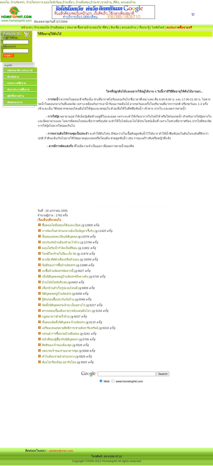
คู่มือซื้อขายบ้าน (15, 96)
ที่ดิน (116, 2)
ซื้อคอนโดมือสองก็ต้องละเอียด (61, 225)
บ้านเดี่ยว (68, 2)
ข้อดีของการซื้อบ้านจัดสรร (58, 265)
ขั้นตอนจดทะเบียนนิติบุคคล (59, 236)
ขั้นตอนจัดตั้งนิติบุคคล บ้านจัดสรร (63, 322)
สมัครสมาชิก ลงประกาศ (19, 70)
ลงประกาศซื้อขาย (16, 83)
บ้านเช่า (95, 2)
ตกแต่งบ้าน (128, 2)
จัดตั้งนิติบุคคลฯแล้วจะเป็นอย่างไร (63, 305)
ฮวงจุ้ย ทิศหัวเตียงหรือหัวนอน (60, 259)
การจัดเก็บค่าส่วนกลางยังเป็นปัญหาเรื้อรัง (68, 231)
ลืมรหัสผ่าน (13, 77)
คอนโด (4, 2)
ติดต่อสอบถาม (14, 102)
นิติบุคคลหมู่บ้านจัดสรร (56, 293)
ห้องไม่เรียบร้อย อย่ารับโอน (59, 362)
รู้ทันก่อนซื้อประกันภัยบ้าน (58, 299)
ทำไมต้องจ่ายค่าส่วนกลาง (58, 356)
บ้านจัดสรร (18, 2)
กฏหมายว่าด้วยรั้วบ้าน (56, 316)
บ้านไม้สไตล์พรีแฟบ (54, 282)
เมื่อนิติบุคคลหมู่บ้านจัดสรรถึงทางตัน (65, 276)
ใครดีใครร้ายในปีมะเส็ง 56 (59, 253)
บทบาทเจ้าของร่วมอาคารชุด (60, 350)
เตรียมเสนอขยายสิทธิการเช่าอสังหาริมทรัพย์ (70, 328)
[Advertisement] (18, 174)
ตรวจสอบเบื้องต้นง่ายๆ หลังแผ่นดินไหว (66, 310)
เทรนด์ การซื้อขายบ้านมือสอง (60, 333)
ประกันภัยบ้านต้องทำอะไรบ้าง (61, 242)
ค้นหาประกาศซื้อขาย (18, 89)
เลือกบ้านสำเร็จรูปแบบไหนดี (60, 288)
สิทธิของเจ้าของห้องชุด (57, 345)
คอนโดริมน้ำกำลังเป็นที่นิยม (59, 248)
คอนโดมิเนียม (53, 2)
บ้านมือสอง (83, 2)
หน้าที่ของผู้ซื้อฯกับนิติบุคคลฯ (60, 339)
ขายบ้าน (106, 2)
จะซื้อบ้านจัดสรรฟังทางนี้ (57, 271)
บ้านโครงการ (34, 2)
